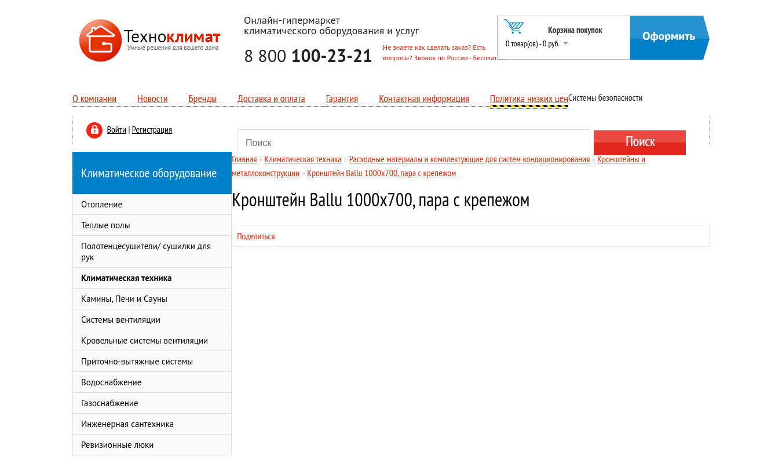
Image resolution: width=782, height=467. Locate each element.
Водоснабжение (111, 382)
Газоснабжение (109, 402)
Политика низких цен (529, 98)
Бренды (203, 98)
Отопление (101, 204)
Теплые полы (105, 225)
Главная (244, 159)
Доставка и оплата (271, 98)
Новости (152, 98)
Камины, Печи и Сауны (124, 298)
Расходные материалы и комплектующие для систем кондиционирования (469, 159)
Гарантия (342, 98)
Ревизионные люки (117, 444)
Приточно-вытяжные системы (137, 361)
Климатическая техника (126, 277)
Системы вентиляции (120, 319)
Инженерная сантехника (127, 423)
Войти (116, 129)
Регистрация (152, 129)
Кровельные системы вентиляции (144, 340)
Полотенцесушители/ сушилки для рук (146, 251)
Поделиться (256, 236)
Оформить (668, 35)
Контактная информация (424, 98)
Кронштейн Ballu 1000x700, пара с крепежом (381, 172)
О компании (94, 98)
